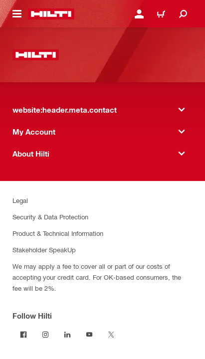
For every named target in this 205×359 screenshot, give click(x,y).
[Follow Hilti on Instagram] (45, 335)
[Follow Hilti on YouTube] (89, 335)
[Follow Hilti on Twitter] (111, 335)
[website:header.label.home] (51, 13)
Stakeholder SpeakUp (44, 249)
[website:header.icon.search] (183, 14)
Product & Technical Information (57, 233)
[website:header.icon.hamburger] (17, 14)
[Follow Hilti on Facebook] (23, 335)
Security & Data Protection (50, 216)
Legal (20, 200)
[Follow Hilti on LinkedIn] (67, 335)
